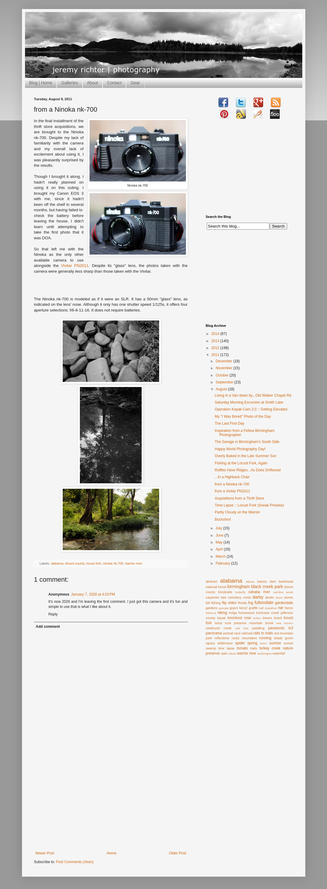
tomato (242, 648)
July (219, 528)
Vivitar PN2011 (75, 265)
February (223, 563)
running (265, 638)
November (224, 368)
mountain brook (261, 623)
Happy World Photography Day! (240, 449)
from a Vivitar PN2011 (232, 491)
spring (252, 643)
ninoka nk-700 (113, 563)
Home (111, 853)
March (221, 556)
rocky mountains (244, 638)
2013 (215, 341)
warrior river (133, 563)
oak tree (241, 628)
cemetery (234, 597)
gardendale (284, 603)
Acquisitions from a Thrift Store (239, 498)
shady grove (283, 638)
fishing (216, 603)
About (92, 82)
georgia (223, 608)
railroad (246, 633)
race (237, 633)
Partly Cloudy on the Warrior (237, 512)
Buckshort (223, 519)
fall (208, 603)
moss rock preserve (231, 623)
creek (247, 597)
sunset (288, 643)
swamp (211, 648)
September (224, 382)
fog (250, 603)
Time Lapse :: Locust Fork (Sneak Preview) (249, 505)
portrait (228, 633)
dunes (288, 597)
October (222, 375)
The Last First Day (229, 423)
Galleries (69, 82)
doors (279, 597)
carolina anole (283, 592)
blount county (74, 563)
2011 (215, 355)
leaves (267, 618)
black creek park (267, 586)
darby (258, 597)
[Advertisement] (111, 806)
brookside (225, 592)
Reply (53, 614)
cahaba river (259, 592)
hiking (222, 613)
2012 (215, 348)
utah (224, 653)
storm (263, 643)
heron (289, 608)
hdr (280, 608)
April (219, 549)
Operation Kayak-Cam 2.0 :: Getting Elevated (251, 409)
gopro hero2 (239, 608)
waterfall (279, 653)
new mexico (284, 623)
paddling (258, 628)
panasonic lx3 (280, 628)
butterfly (240, 592)
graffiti (253, 608)
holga (233, 613)
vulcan (232, 653)
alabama (57, 563)
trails (253, 648)
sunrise (275, 643)
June (219, 535)
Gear (135, 82)
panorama (214, 633)
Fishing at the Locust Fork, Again (241, 463)
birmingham (238, 586)
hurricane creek (267, 613)
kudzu (257, 618)
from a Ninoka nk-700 (232, 484)
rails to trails (263, 633)
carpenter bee (216, 597)
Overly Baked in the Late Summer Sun (245, 456)
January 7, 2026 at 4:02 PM (93, 594)
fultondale (264, 602)
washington (264, 653)
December (224, 361)
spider (240, 643)
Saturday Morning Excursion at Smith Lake (249, 402)
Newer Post (45, 853)
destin (269, 597)
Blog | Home (40, 82)
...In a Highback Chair (232, 477)
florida (242, 603)
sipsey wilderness (219, 643)
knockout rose (239, 618)
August (221, 389)
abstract (211, 581)
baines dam (266, 581)
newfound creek (219, 628)
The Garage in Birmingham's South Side (247, 442)
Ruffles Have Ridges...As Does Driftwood (248, 470)
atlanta (250, 581)
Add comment (48, 626)
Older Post (177, 853)
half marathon (268, 608)
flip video (229, 603)
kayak (221, 618)
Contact (114, 82)
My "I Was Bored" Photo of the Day (243, 416)
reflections (222, 638)
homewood (246, 613)
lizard (278, 618)
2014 (215, 334)
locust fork (93, 563)
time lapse (226, 648)
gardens (212, 608)
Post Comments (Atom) (75, 862)
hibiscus (211, 613)
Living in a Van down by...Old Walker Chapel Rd (253, 395)
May (219, 542)
